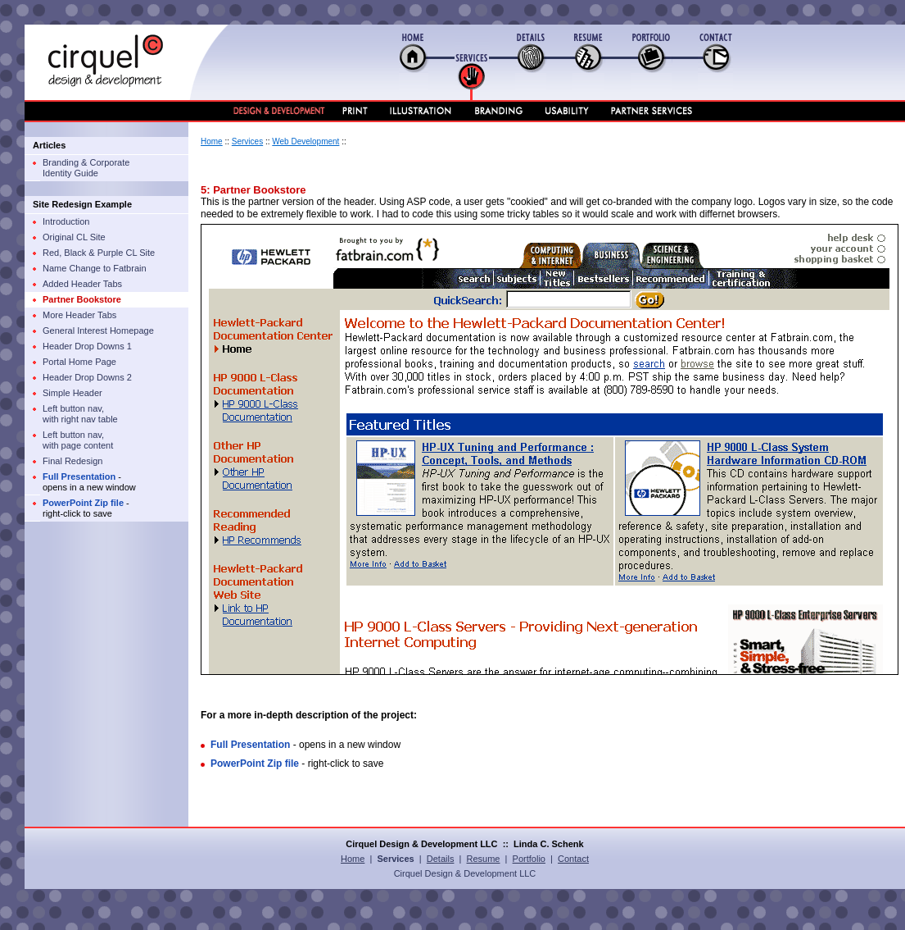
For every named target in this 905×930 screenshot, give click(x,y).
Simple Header (72, 393)
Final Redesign (72, 461)
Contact (573, 859)
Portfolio (529, 859)
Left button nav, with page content (78, 440)
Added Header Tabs (82, 284)
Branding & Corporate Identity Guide (86, 167)
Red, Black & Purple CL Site (99, 253)
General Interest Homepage (98, 330)
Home (212, 141)
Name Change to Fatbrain (95, 268)
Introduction (66, 221)
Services (247, 141)
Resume (483, 859)
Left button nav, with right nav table (80, 413)
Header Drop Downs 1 (87, 346)
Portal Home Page (79, 362)
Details (441, 859)
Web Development (305, 141)
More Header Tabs (79, 315)
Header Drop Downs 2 (87, 377)
